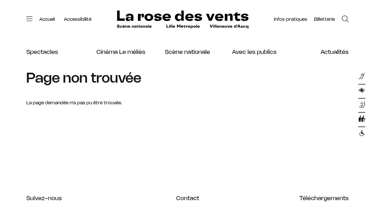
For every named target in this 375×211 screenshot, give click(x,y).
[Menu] (29, 20)
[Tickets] (324, 19)
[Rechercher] (345, 20)
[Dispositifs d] (361, 105)
